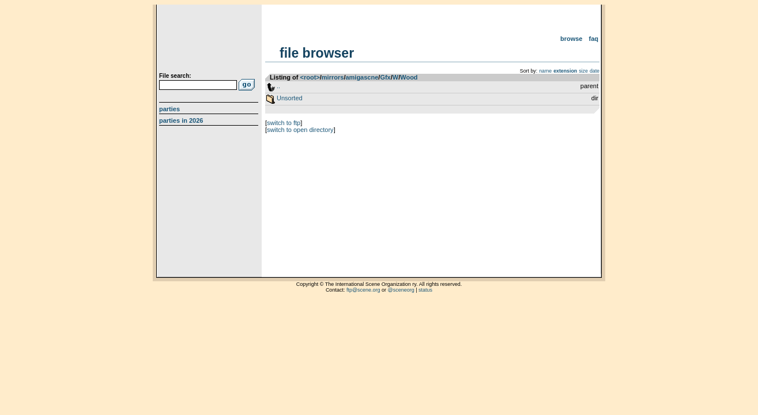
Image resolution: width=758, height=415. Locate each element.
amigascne (361, 77)
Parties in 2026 (181, 120)
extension (565, 71)
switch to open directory (300, 129)
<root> (310, 77)
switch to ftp (283, 122)
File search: (175, 76)
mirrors (333, 77)
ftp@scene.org (363, 290)
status (425, 290)
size (583, 71)
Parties (169, 108)
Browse (571, 38)
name (545, 71)
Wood (408, 77)
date (594, 71)
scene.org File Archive (210, 40)
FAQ (594, 38)
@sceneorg (401, 290)
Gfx (385, 77)
